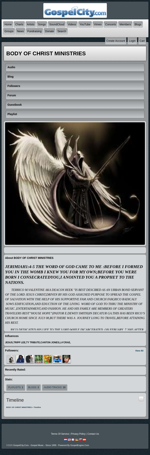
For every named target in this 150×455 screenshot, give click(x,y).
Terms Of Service (60, 434)
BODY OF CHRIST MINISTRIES (19, 407)
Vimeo (98, 24)
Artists (31, 24)
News (20, 31)
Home (8, 24)
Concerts (110, 24)
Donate (49, 31)
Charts (19, 24)
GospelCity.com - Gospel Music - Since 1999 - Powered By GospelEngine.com (51, 445)
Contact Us (93, 434)
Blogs (138, 24)
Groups (8, 31)
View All (139, 351)
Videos (72, 24)
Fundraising (34, 31)
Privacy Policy (78, 434)
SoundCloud (56, 24)
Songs (42, 24)
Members (125, 24)
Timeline (37, 407)
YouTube (85, 24)
